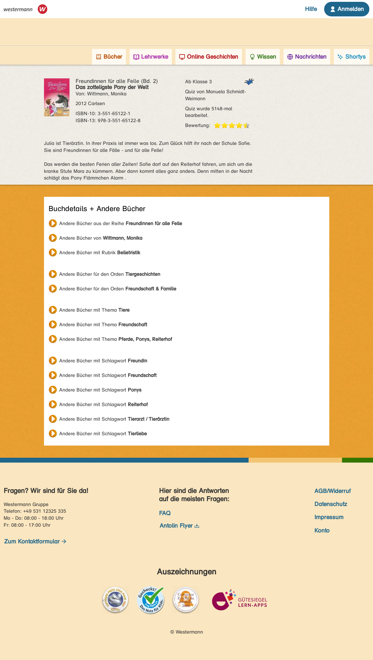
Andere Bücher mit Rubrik (99, 252)
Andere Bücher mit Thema (94, 310)
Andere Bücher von (100, 238)
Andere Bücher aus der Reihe (120, 223)
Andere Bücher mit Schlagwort (103, 361)
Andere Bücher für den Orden (109, 274)
